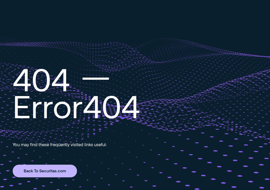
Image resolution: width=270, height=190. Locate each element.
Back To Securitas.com (45, 170)
